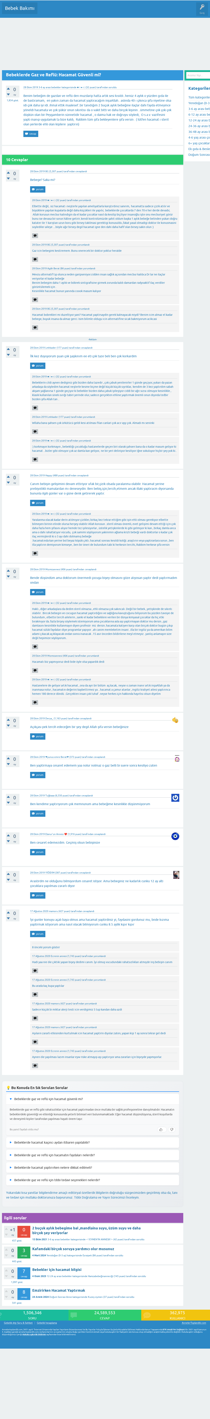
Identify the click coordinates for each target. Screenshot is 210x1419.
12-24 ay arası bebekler (59, 1276)
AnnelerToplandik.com (194, 1323)
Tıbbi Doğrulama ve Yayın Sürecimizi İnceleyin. (106, 1197)
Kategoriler (81, 11)
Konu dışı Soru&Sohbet (138, 11)
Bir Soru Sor (114, 11)
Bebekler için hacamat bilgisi (56, 1270)
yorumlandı (85, 200)
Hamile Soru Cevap (166, 11)
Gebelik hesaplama (47, 1323)
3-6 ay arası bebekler (50, 87)
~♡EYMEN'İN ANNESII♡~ (99, 1239)
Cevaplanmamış (62, 11)
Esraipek (87, 1255)
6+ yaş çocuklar (199, 143)
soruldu (113, 87)
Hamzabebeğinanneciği (100, 1276)
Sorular (44, 11)
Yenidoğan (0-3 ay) (57, 1255)
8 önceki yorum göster (46, 947)
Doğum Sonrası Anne (60, 1297)
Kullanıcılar (98, 11)
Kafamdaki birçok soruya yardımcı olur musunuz (73, 1249)
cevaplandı (81, 171)
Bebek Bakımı (19, 8)
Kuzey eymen (95, 1297)
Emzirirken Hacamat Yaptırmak (58, 1290)
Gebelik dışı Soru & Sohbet (18, 1323)
